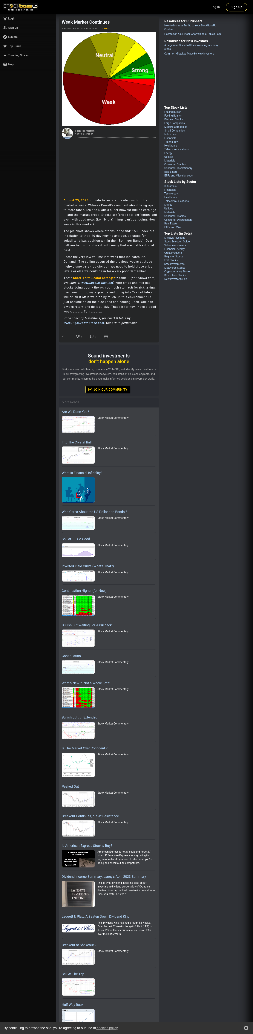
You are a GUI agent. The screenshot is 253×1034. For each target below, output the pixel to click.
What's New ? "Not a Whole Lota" (86, 683)
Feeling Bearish (173, 115)
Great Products (173, 252)
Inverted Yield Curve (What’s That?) (88, 566)
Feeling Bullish (172, 111)
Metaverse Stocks (174, 267)
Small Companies (174, 130)
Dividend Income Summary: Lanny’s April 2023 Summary (104, 876)
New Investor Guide (175, 278)
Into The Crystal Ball (77, 442)
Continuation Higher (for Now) (84, 591)
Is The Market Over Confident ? (85, 748)
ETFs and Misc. (173, 227)
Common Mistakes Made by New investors (189, 53)
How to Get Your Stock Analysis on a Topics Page (193, 33)
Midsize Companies (175, 126)
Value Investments (175, 245)
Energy (168, 153)
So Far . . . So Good (76, 539)
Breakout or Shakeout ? (79, 945)
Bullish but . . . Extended (79, 717)
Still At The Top (73, 974)
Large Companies (174, 123)
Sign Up (236, 7)
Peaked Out (70, 786)
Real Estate (170, 171)
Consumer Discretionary (178, 168)
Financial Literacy (174, 248)
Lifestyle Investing (174, 237)
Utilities (168, 156)
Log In (215, 7)
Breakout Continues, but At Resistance (90, 816)
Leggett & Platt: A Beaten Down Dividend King (96, 916)
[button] (28, 18)
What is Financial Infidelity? (82, 473)
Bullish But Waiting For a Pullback (87, 625)
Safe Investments (174, 263)
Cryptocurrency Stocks (177, 271)
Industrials (170, 134)
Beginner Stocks (173, 256)
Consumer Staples (175, 164)
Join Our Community (107, 389)
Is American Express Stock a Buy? (87, 846)
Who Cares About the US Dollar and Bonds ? (94, 512)
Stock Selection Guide (177, 241)
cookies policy (107, 1028)
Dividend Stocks (173, 119)
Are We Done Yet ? (75, 412)
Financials (170, 138)
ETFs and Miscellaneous (178, 175)
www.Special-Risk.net (97, 283)
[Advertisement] (109, 167)
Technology (171, 141)
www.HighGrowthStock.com (84, 323)
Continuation (71, 656)
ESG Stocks (171, 260)
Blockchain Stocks (175, 275)
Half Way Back (72, 1005)
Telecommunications (176, 149)
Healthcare (170, 145)
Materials (169, 160)
